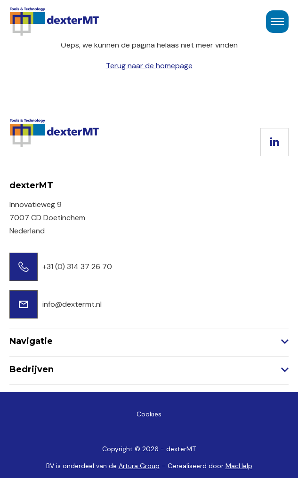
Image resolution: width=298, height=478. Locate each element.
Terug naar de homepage (149, 66)
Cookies (149, 414)
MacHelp (239, 466)
